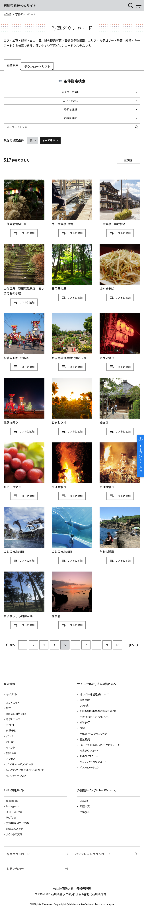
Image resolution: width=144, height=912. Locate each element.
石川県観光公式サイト (20, 5)
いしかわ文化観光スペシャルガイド (25, 770)
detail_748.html (120, 401)
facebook (12, 800)
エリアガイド (12, 702)
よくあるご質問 (14, 834)
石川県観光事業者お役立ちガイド (98, 711)
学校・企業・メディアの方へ (94, 717)
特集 (8, 708)
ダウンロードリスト (37, 66)
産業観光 (85, 739)
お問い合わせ (15, 868)
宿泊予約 (11, 753)
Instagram (12, 806)
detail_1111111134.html (120, 465)
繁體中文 (85, 806)
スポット (10, 725)
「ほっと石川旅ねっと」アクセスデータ (100, 745)
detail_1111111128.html (72, 267)
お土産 (10, 742)
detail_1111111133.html (72, 465)
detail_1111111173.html (120, 530)
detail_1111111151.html (72, 530)
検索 (136, 127)
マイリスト (11, 694)
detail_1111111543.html (24, 270)
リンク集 (84, 705)
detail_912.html (24, 465)
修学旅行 (85, 722)
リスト (23, 233)
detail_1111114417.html (24, 336)
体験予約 (11, 730)
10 (117, 645)
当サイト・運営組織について (95, 694)
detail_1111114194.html (120, 336)
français (85, 812)
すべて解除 (49, 140)
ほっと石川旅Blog (16, 713)
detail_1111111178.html (24, 595)
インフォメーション (16, 775)
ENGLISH (85, 800)
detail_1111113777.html (24, 203)
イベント (10, 747)
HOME (7, 14)
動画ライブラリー (89, 756)
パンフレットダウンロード (19, 764)
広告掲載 (85, 700)
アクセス (10, 758)
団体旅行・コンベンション (93, 734)
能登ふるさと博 (14, 828)
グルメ (9, 736)
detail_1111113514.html (72, 203)
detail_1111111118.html (120, 267)
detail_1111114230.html (72, 336)
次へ (131, 645)
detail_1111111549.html (120, 203)
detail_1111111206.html (72, 595)
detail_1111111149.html (24, 530)
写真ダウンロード (89, 750)
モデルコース (13, 719)
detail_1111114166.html (72, 401)
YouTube (11, 817)
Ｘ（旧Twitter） (14, 812)
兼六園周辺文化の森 (17, 823)
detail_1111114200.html (24, 401)
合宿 (82, 728)
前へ (12, 645)
